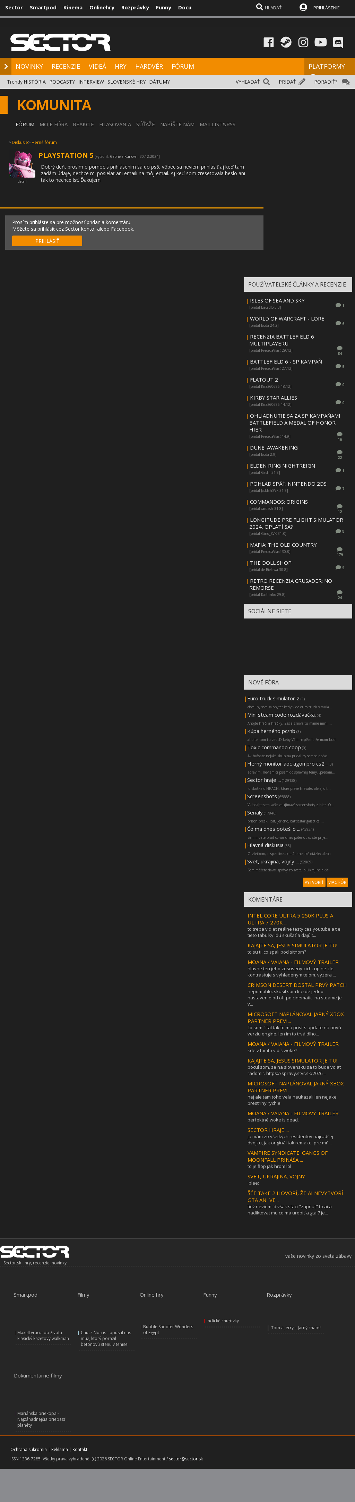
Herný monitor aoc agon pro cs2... (287, 763)
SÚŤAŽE (145, 124)
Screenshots (262, 796)
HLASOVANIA (115, 124)
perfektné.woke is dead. (273, 1120)
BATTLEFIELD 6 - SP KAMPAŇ (286, 361)
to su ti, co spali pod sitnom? (277, 952)
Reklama (59, 1449)
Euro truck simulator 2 (273, 698)
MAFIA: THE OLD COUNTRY (283, 544)
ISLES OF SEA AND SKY (277, 300)
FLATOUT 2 (264, 379)
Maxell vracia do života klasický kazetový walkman (43, 1335)
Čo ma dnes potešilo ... (273, 828)
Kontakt (79, 1449)
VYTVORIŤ (314, 882)
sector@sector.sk (186, 1459)
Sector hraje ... (264, 779)
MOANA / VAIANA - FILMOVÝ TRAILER (293, 961)
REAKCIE (83, 124)
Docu (184, 7)
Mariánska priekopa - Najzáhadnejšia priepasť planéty (41, 1419)
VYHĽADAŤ (248, 81)
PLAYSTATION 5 (66, 155)
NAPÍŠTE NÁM (177, 124)
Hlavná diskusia (265, 845)
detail (22, 181)
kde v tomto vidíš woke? (272, 1050)
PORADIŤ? (325, 81)
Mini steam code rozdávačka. (281, 714)
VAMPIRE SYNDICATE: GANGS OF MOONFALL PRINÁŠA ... (288, 1156)
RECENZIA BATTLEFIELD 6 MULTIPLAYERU (281, 340)
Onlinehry (101, 7)
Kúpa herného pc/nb (271, 730)
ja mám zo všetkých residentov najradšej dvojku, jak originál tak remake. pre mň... (290, 1139)
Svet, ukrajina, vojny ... (273, 861)
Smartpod (43, 7)
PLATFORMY (327, 69)
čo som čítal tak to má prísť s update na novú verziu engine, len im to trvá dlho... (294, 1030)
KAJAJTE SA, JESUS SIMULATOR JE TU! (292, 945)
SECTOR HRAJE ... (268, 1129)
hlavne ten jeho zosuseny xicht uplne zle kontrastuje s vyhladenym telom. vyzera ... (292, 971)
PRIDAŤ (287, 81)
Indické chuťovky (223, 1321)
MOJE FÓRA (54, 124)
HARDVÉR (149, 66)
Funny (163, 7)
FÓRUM (183, 66)
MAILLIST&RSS (217, 124)
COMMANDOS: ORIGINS (279, 501)
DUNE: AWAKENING (274, 447)
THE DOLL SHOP (271, 562)
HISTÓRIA (35, 81)
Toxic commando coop (274, 747)
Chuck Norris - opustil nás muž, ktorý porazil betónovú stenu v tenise (106, 1338)
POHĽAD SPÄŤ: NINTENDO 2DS (288, 483)
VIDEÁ (97, 66)
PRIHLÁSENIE (326, 8)
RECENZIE (66, 66)
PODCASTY (62, 81)
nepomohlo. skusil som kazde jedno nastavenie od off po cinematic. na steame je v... (295, 997)
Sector (14, 7)
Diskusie (20, 142)
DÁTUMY (159, 81)
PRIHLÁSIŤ (47, 241)
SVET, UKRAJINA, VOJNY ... (279, 1176)
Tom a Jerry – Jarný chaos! (296, 1328)
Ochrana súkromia (28, 1449)
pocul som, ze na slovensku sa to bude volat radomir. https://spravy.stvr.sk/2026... (294, 1070)
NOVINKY (29, 66)
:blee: (253, 1183)
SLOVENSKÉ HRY (126, 81)
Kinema (73, 7)
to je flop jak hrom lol (269, 1166)
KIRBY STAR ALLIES (273, 397)
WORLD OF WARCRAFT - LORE (287, 318)
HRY (121, 66)
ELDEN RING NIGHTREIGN (282, 465)
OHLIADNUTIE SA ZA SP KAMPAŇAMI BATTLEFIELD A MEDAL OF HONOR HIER (294, 422)
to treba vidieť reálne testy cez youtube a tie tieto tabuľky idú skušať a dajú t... (294, 932)
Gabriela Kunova (123, 156)
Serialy (255, 812)
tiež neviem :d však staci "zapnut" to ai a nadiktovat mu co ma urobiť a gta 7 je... (290, 1209)
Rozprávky (135, 7)
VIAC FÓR (337, 882)
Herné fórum (44, 142)
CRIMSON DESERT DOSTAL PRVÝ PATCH (297, 984)
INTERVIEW (91, 81)
